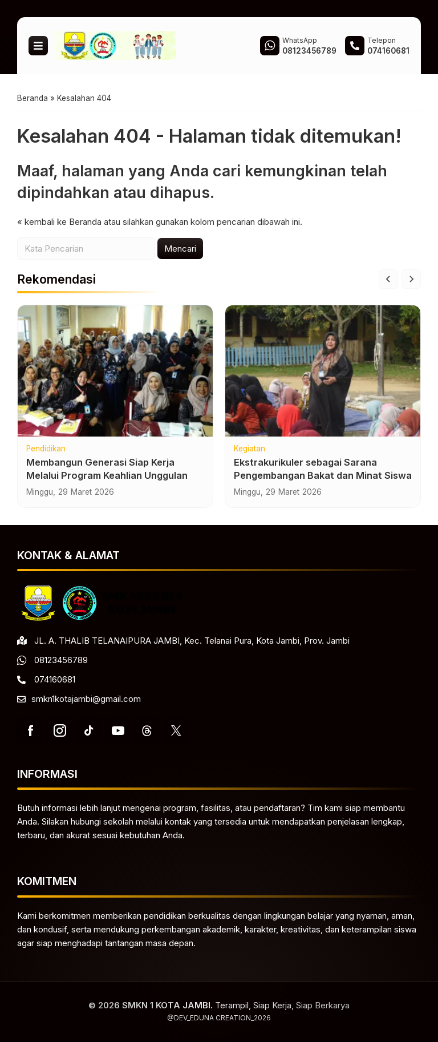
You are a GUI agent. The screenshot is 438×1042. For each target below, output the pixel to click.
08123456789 (61, 660)
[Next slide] (411, 279)
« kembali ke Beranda (59, 221)
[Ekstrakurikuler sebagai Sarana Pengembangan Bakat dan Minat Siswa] (322, 371)
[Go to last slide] (388, 279)
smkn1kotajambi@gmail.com (86, 698)
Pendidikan (46, 449)
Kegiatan (249, 449)
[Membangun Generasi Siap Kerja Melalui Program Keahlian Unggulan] (115, 371)
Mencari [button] (180, 248)
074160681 (54, 679)
